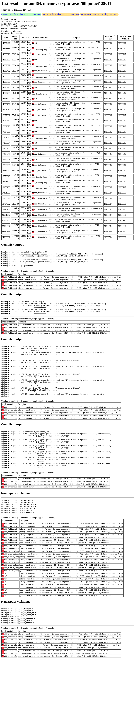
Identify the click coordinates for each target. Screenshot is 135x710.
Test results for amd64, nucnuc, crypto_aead (60, 14)
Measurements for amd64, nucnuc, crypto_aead (21, 14)
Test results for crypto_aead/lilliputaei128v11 (99, 14)
